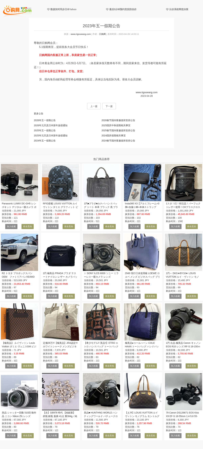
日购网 (102, 34)
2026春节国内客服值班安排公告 (118, 120)
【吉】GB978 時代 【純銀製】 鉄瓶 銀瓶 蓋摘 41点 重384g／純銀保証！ (60, 416)
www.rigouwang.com (81, 34)
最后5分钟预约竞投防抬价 (121, 9)
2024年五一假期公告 (45, 140)
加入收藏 (11, 226)
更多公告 (38, 113)
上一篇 (93, 106)
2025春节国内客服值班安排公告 (118, 130)
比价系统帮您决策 (177, 9)
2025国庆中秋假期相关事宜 (116, 125)
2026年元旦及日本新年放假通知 (50, 125)
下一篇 (109, 106)
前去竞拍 (27, 226)
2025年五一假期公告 (45, 130)
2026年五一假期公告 (45, 120)
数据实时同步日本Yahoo (61, 9)
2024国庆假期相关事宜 (114, 135)
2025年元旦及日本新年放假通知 (50, 135)
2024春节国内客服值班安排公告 (118, 140)
